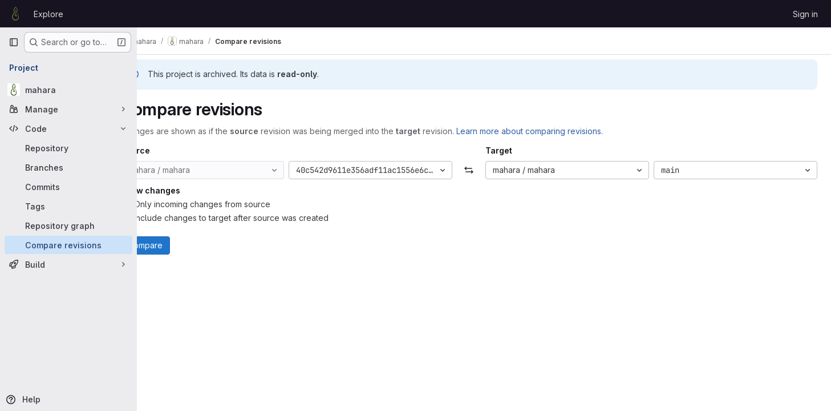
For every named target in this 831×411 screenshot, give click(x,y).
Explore (48, 14)
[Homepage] (15, 14)
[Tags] (68, 206)
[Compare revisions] (68, 245)
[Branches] (68, 167)
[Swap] (484, 170)
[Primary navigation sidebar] (14, 42)
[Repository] (68, 148)
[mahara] (68, 89)
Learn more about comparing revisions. (560, 131)
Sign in (805, 14)
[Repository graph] (68, 225)
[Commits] (68, 187)
